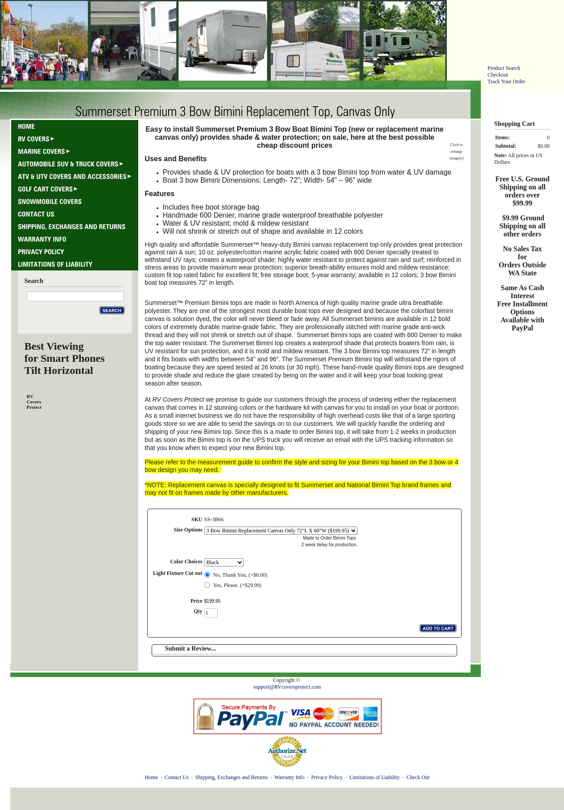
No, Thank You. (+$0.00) (240, 575)
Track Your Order (507, 81)
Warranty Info (289, 777)
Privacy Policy (327, 777)
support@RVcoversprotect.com (287, 687)
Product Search (504, 68)
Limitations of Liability (374, 777)
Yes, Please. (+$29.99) (237, 585)
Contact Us (177, 777)
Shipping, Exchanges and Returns (231, 777)
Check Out (418, 777)
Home (151, 777)
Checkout (498, 75)
